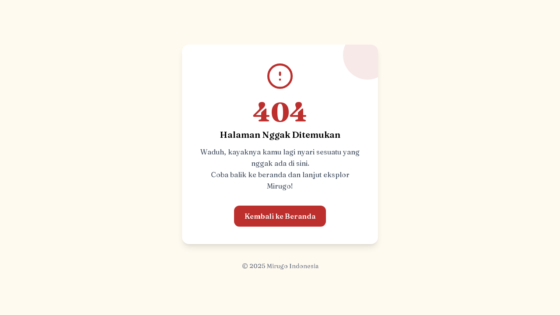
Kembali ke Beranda (280, 216)
